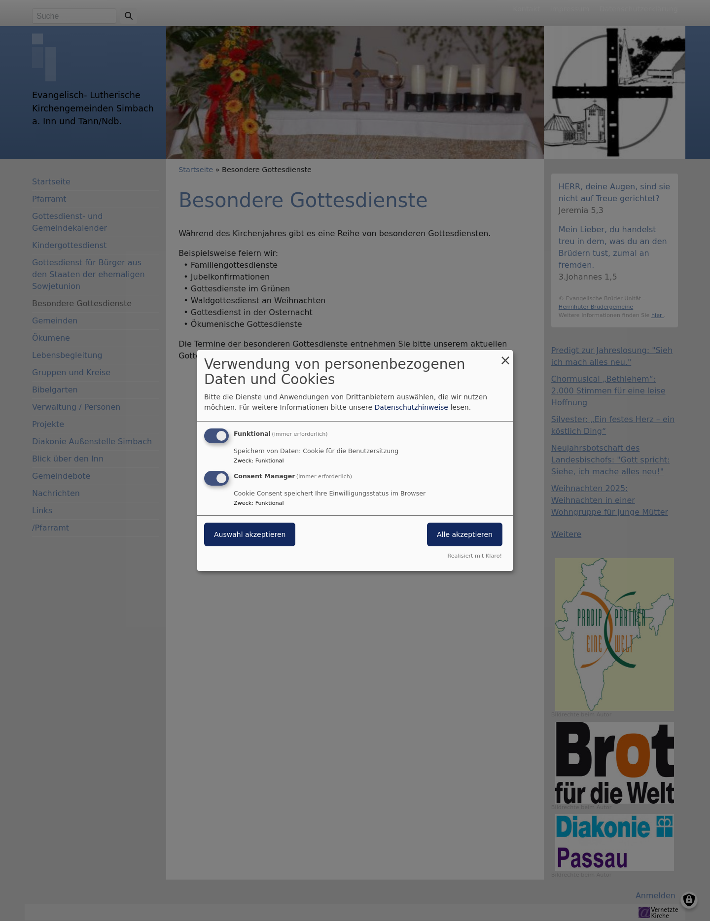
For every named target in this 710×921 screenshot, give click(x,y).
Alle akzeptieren (465, 534)
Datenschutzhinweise (411, 407)
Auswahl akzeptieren (249, 534)
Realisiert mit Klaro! (474, 556)
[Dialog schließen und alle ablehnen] (505, 356)
